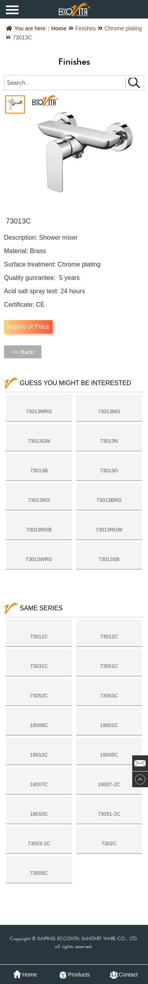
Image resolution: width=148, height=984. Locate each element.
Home (59, 28)
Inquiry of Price (28, 326)
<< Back (23, 351)
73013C (22, 37)
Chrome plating (123, 28)
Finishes (85, 28)
